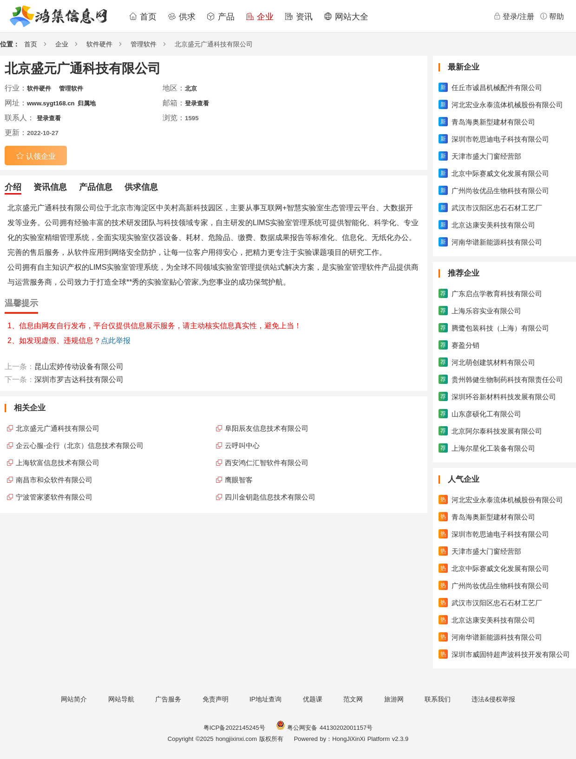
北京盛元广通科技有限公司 (57, 428)
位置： (10, 44)
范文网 (353, 699)
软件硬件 (99, 44)
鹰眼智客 (239, 480)
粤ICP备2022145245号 (234, 727)
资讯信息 (50, 187)
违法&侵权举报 (493, 699)
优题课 (312, 699)
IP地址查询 (265, 699)
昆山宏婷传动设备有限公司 (79, 366)
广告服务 (168, 699)
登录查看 (197, 103)
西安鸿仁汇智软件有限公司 (266, 463)
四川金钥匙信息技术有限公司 (270, 497)
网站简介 (74, 699)
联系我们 (438, 699)
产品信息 (95, 187)
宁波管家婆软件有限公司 (54, 497)
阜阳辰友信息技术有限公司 (266, 428)
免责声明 (216, 699)
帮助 (552, 16)
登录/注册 (513, 16)
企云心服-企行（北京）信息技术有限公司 (80, 445)
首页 (143, 16)
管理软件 (144, 44)
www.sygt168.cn (51, 103)
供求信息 (141, 187)
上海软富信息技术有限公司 (57, 463)
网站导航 (121, 699)
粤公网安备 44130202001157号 (324, 727)
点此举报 (116, 340)
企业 (260, 16)
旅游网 (394, 699)
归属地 (87, 103)
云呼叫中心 (242, 445)
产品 (221, 16)
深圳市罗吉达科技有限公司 (79, 379)
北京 (191, 88)
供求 (182, 16)
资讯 (299, 16)
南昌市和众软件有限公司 (54, 480)
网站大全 (346, 16)
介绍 (13, 187)
